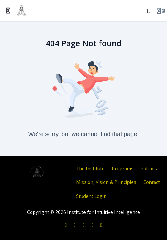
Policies (149, 168)
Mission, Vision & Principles (106, 182)
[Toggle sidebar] (8, 11)
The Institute (90, 168)
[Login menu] (161, 10)
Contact (151, 182)
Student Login (91, 196)
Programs (122, 168)
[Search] (148, 11)
